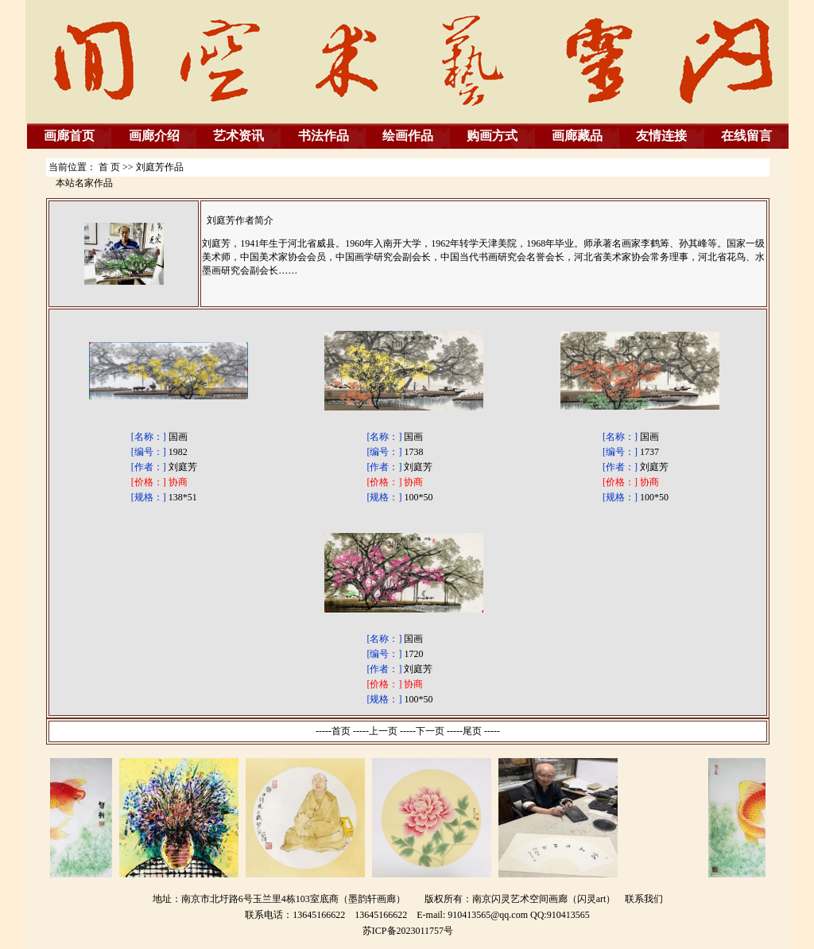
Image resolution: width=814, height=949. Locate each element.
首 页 (109, 167)
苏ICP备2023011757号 (407, 930)
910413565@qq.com (488, 914)
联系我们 (644, 898)
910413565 (568, 914)
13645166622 (381, 914)
